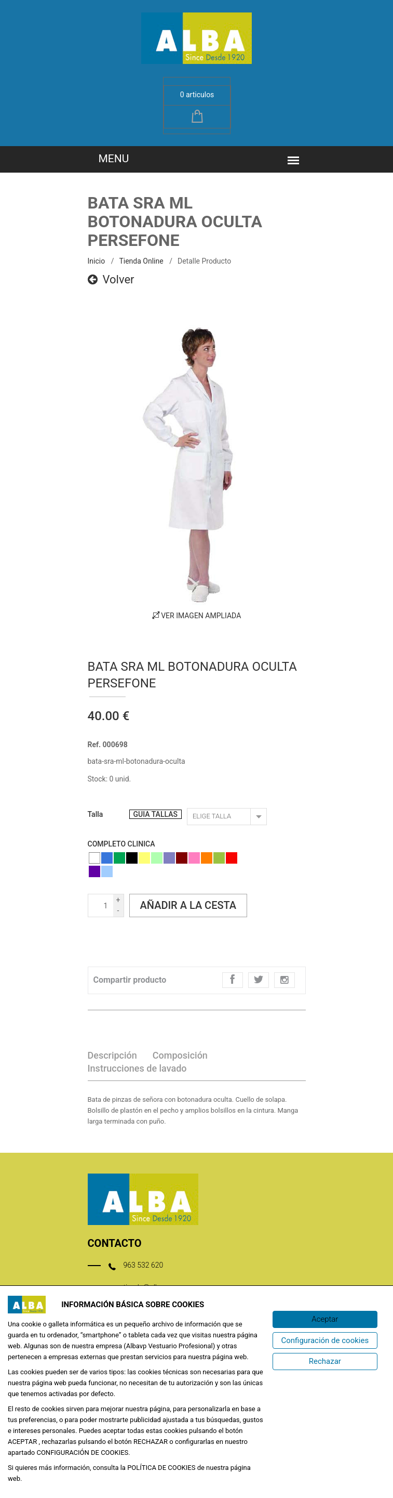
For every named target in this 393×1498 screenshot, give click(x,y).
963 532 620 (144, 1265)
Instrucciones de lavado (137, 1068)
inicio (96, 261)
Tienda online (141, 261)
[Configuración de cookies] (325, 1340)
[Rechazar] (325, 1361)
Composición (180, 1055)
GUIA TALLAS (155, 814)
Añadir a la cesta (188, 905)
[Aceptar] (325, 1319)
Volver (111, 279)
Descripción (112, 1055)
